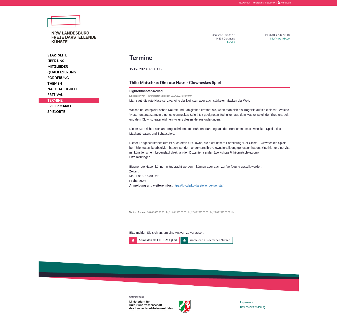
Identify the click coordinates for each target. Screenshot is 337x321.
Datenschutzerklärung (252, 307)
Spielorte (56, 112)
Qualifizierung (61, 72)
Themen (54, 83)
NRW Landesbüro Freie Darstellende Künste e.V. (71, 29)
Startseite (57, 55)
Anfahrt (231, 42)
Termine (55, 100)
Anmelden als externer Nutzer (205, 240)
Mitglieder (57, 66)
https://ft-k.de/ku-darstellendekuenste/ (198, 185)
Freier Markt (59, 106)
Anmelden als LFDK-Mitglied (153, 240)
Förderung (58, 78)
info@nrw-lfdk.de (280, 38)
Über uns (55, 61)
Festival (55, 95)
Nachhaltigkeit (62, 89)
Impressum (246, 302)
